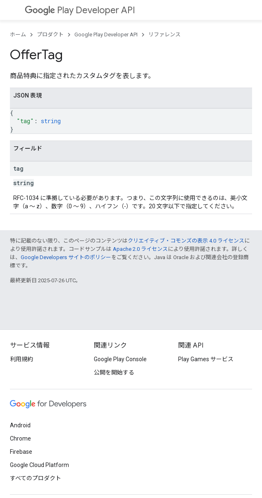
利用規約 (21, 359)
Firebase (21, 451)
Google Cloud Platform (39, 465)
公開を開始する (114, 372)
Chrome (20, 438)
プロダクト (50, 34)
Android (20, 425)
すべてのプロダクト (35, 478)
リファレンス (164, 34)
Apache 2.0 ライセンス (140, 249)
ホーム (18, 34)
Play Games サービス (205, 359)
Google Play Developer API (106, 34)
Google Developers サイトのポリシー (66, 257)
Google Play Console (120, 359)
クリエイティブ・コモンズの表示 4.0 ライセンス (186, 241)
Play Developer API (80, 10)
